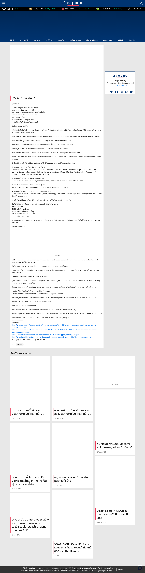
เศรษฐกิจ (61, 40)
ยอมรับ (120, 569)
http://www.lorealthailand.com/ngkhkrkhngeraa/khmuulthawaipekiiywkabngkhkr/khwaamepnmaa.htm (51, 337)
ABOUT (120, 40)
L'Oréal (19, 344)
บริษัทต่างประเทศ (92, 40)
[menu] (4, 3)
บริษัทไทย (49, 40)
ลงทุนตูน (37, 40)
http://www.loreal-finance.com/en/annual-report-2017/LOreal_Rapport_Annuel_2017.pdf (45, 335)
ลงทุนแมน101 (24, 40)
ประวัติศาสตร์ (107, 40)
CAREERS (132, 40)
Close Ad (57, 256)
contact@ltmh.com (120, 85)
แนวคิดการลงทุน (75, 40)
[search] (141, 3)
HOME (12, 40)
